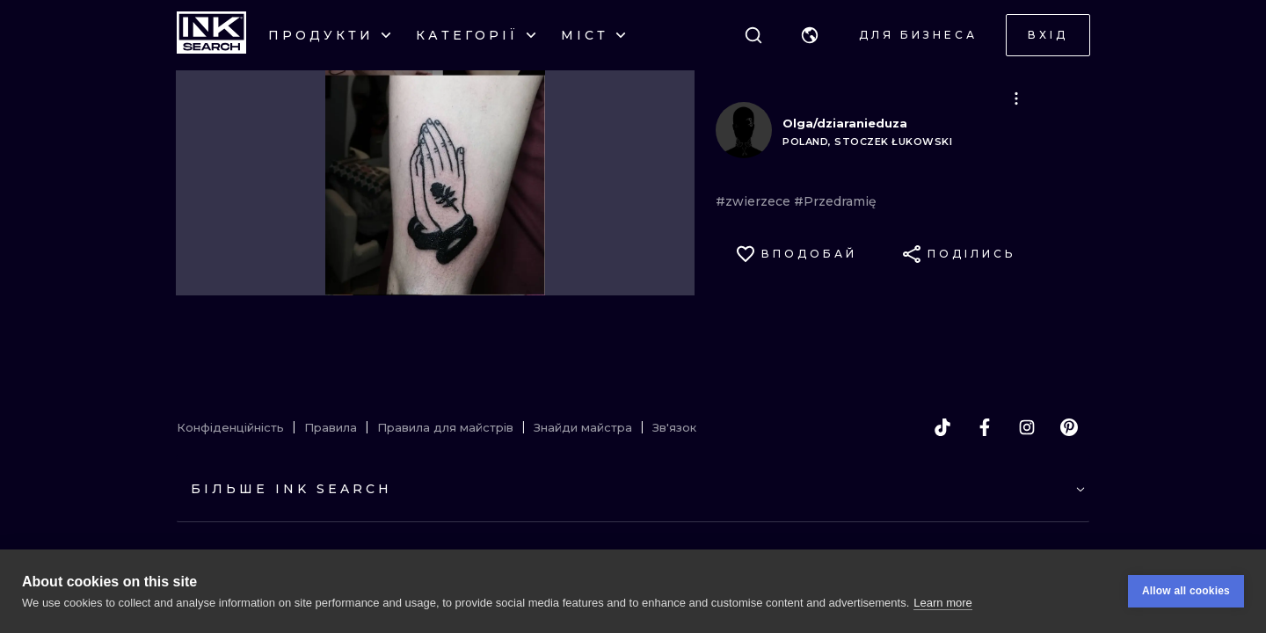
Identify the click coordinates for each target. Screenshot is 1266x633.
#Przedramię (835, 201)
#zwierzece (755, 201)
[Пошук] (753, 35)
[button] (810, 35)
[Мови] (810, 35)
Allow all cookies (1186, 591)
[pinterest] (1069, 427)
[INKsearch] (211, 35)
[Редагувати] (1016, 98)
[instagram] (1027, 427)
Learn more (942, 602)
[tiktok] (942, 427)
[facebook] (985, 427)
